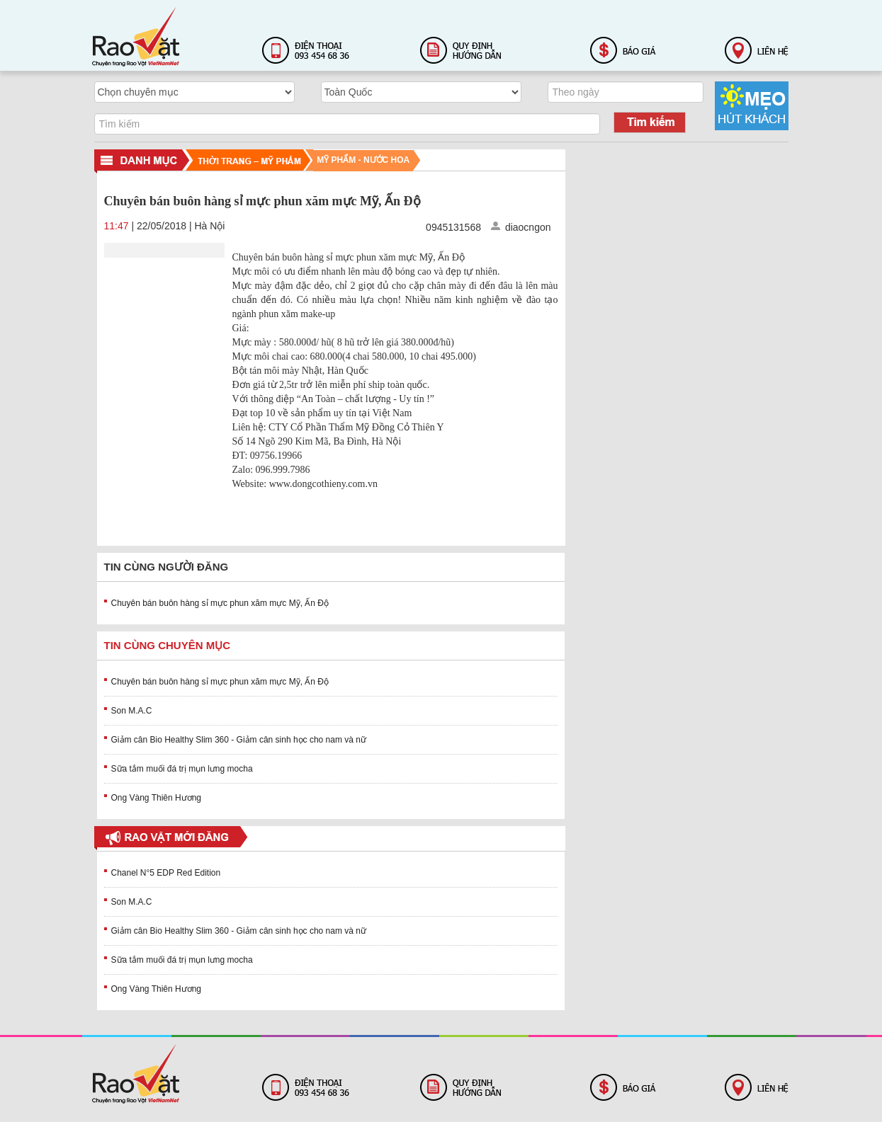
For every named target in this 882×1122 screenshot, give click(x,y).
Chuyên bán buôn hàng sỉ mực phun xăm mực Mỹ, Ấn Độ (220, 603)
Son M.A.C (131, 711)
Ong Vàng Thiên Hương (156, 798)
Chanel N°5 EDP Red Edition (166, 873)
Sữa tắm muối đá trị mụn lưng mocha (182, 769)
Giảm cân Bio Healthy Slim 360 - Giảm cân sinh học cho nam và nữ (238, 740)
